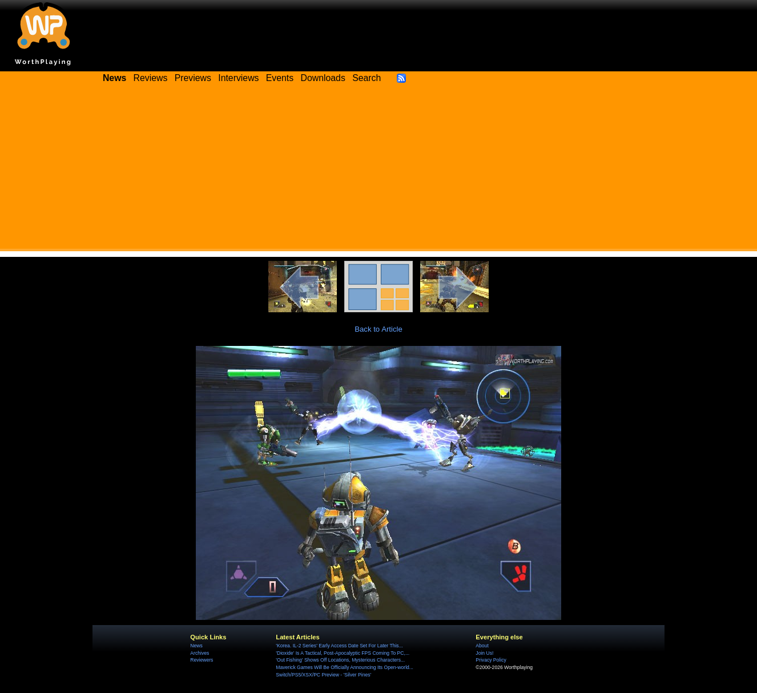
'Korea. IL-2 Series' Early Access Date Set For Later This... (339, 645)
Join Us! (484, 653)
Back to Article (378, 329)
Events (279, 78)
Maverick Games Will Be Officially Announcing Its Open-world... (344, 667)
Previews (193, 78)
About (482, 645)
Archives (199, 653)
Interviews (238, 78)
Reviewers (201, 660)
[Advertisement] (378, 171)
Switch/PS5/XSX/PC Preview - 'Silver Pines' (323, 675)
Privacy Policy (491, 660)
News (196, 645)
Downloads (323, 78)
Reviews (151, 78)
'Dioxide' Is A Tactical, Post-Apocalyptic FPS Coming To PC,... (342, 653)
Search (366, 78)
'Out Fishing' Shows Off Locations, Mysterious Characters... (340, 660)
